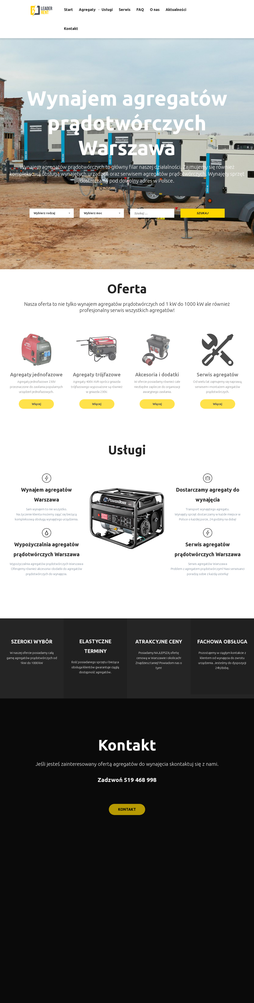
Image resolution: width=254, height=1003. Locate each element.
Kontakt (71, 28)
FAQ (140, 9)
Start (68, 9)
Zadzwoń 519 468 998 (127, 780)
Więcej (36, 404)
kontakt (127, 817)
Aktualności (176, 9)
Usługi (107, 9)
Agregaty (87, 9)
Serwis (125, 9)
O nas (155, 9)
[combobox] (52, 213)
